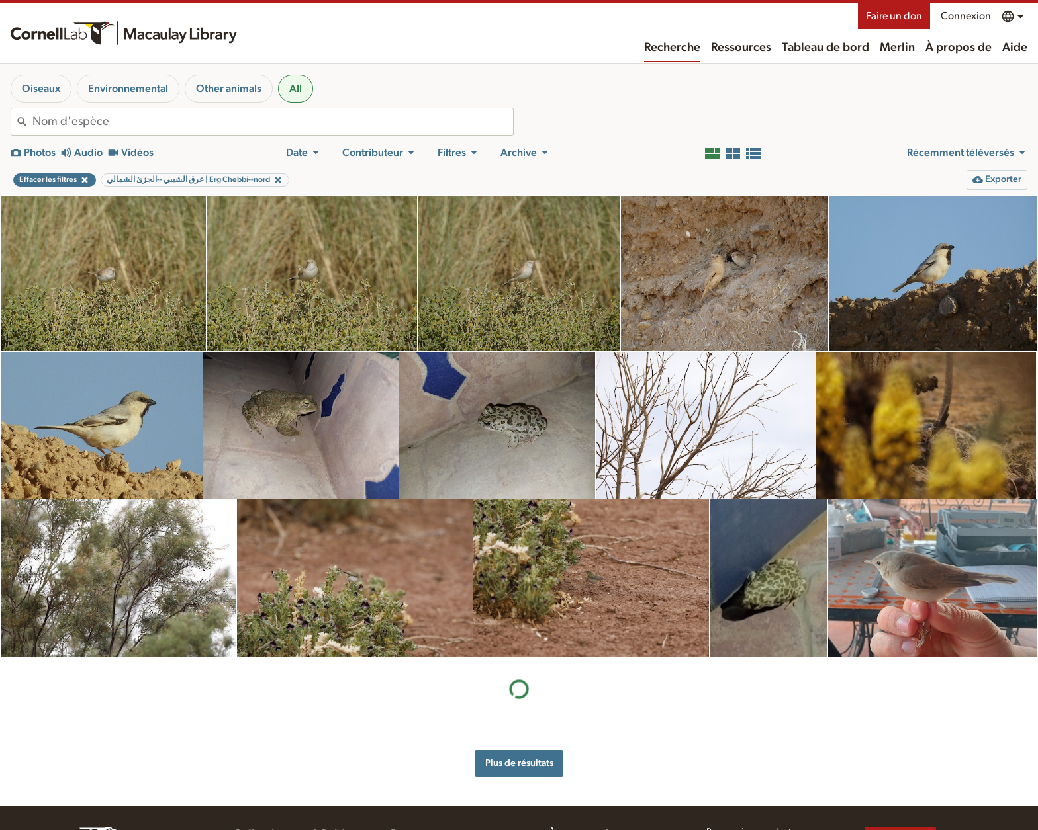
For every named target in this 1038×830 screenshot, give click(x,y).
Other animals (228, 88)
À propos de (958, 48)
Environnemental (128, 88)
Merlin (897, 48)
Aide (1014, 48)
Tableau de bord (825, 48)
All (295, 88)
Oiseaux (41, 88)
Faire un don (894, 16)
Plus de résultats (519, 763)
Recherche (672, 48)
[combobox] (272, 121)
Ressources (741, 48)
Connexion (966, 16)
